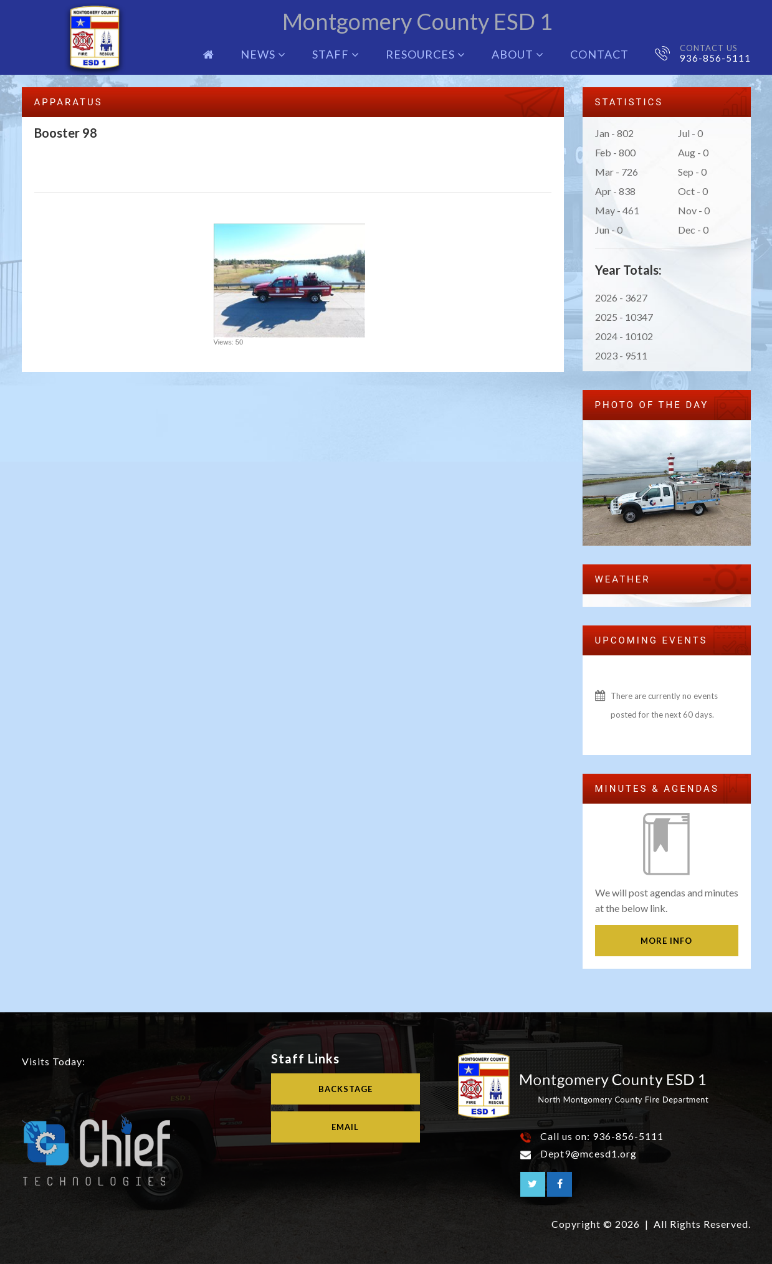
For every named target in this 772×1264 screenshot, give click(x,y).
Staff (336, 54)
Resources (425, 54)
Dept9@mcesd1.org (588, 1153)
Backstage (345, 1089)
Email (345, 1126)
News (263, 54)
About (518, 54)
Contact (599, 54)
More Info (666, 941)
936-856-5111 (715, 58)
